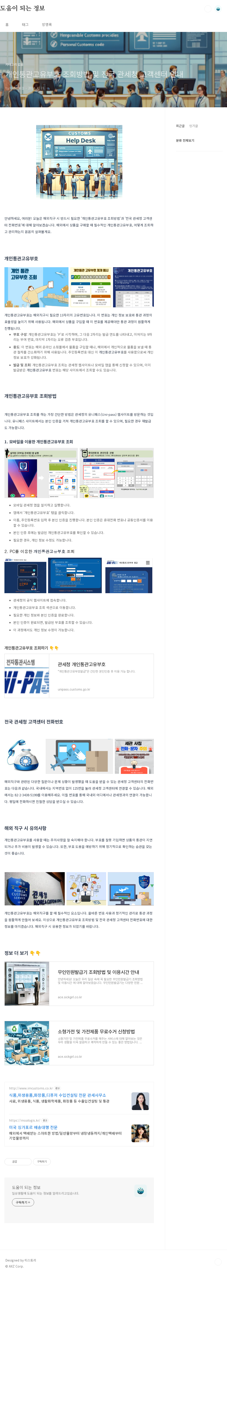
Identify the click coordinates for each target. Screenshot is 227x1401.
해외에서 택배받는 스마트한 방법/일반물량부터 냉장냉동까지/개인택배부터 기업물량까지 (65, 1260)
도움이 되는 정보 (22, 9)
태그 (25, 24)
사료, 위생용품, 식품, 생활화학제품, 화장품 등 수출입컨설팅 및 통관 (59, 1225)
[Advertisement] (79, 761)
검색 (208, 9)
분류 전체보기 (185, 140)
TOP (218, 1386)
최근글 (180, 126)
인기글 (193, 126)
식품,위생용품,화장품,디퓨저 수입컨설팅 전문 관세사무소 (57, 1219)
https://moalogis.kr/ (24, 1244)
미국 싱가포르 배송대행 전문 (33, 1251)
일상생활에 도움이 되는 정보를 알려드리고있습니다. (45, 1317)
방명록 (47, 24)
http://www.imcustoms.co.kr (31, 1212)
